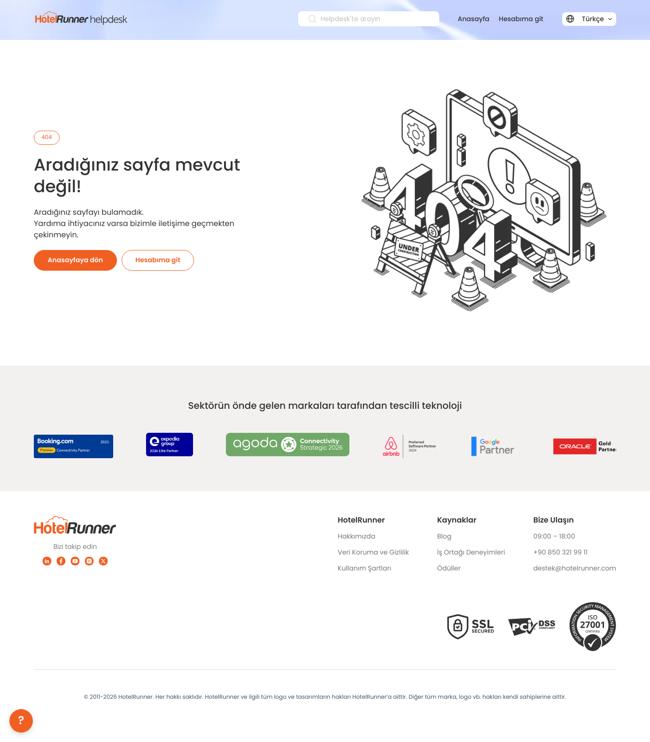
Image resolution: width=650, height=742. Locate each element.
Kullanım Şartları (364, 566)
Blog (444, 534)
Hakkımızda (356, 534)
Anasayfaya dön (75, 258)
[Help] (21, 721)
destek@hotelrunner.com (574, 566)
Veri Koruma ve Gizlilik (373, 550)
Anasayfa (474, 18)
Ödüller (449, 566)
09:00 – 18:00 (554, 534)
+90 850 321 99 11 (560, 550)
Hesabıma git (521, 18)
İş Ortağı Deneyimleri (471, 550)
